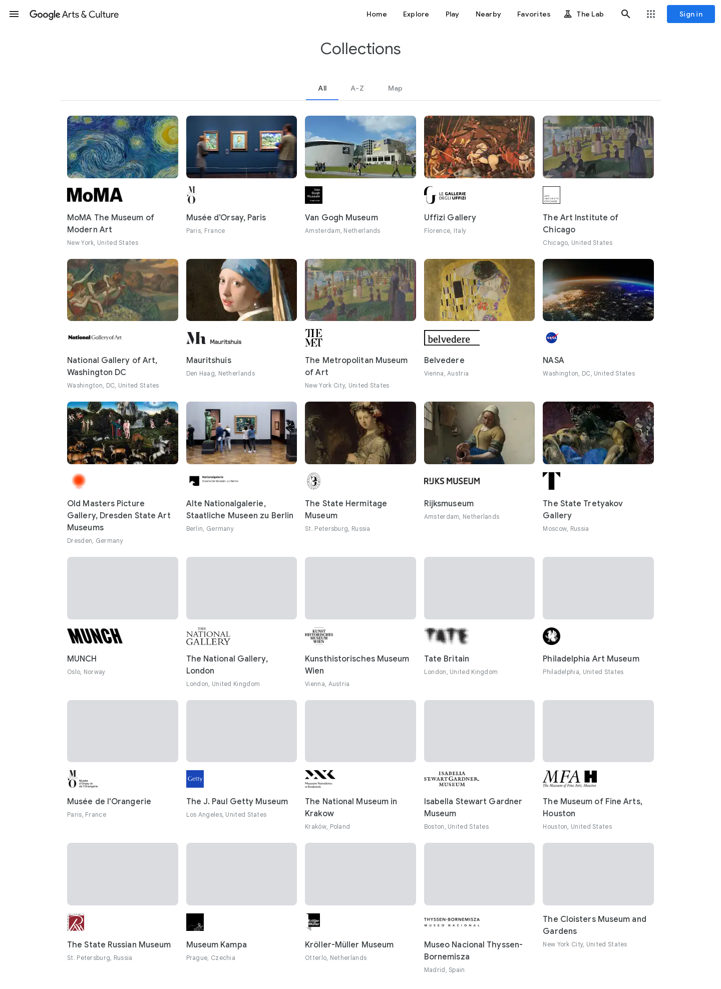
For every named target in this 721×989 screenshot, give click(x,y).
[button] (14, 14)
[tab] (322, 88)
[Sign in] (691, 14)
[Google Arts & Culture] (74, 14)
